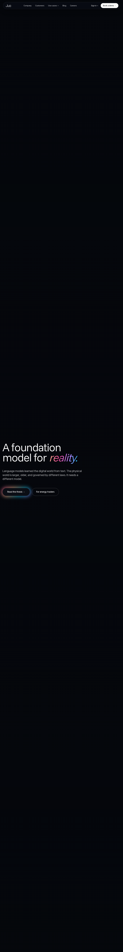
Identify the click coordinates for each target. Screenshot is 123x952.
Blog (64, 6)
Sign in (94, 6)
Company (27, 6)
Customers (39, 6)
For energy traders (45, 492)
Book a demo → (109, 6)
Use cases (53, 6)
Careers (73, 6)
